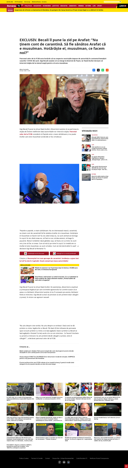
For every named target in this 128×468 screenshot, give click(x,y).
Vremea (81, 6)
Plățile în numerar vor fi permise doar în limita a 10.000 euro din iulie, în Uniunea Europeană (56, 268)
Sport (99, 6)
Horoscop (27, 2)
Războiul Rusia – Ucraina (39, 2)
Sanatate (72, 6)
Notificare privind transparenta (99, 458)
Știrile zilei (10, 2)
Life (94, 6)
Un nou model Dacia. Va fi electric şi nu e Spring (107, 418)
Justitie (55, 6)
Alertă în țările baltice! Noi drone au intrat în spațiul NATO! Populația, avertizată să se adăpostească (100, 178)
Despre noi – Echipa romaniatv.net (63, 458)
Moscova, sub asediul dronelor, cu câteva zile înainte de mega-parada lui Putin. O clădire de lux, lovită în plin (107, 439)
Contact (47, 458)
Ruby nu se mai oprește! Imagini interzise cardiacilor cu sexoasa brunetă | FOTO (49, 398)
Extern (88, 6)
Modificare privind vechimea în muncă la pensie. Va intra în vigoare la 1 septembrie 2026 (78, 439)
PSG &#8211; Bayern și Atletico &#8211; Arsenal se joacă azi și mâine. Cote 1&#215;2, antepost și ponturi (19, 446)
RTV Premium (19, 2)
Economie (47, 6)
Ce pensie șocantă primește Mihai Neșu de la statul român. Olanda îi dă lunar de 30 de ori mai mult (78, 399)
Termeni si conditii (37, 458)
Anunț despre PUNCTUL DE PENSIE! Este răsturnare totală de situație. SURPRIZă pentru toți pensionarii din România (47, 357)
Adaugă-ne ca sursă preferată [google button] (64, 253)
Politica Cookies (24, 458)
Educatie (63, 6)
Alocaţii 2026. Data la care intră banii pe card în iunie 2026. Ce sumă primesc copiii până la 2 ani (100, 138)
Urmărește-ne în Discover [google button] (34, 253)
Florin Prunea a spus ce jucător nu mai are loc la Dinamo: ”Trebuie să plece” (49, 438)
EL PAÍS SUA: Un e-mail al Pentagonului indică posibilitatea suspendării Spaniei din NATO (20, 399)
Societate (37, 6)
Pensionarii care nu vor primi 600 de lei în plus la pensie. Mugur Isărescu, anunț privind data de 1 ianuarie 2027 (107, 399)
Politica (28, 6)
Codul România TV (81, 458)
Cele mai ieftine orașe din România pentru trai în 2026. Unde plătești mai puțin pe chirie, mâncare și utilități (20, 419)
